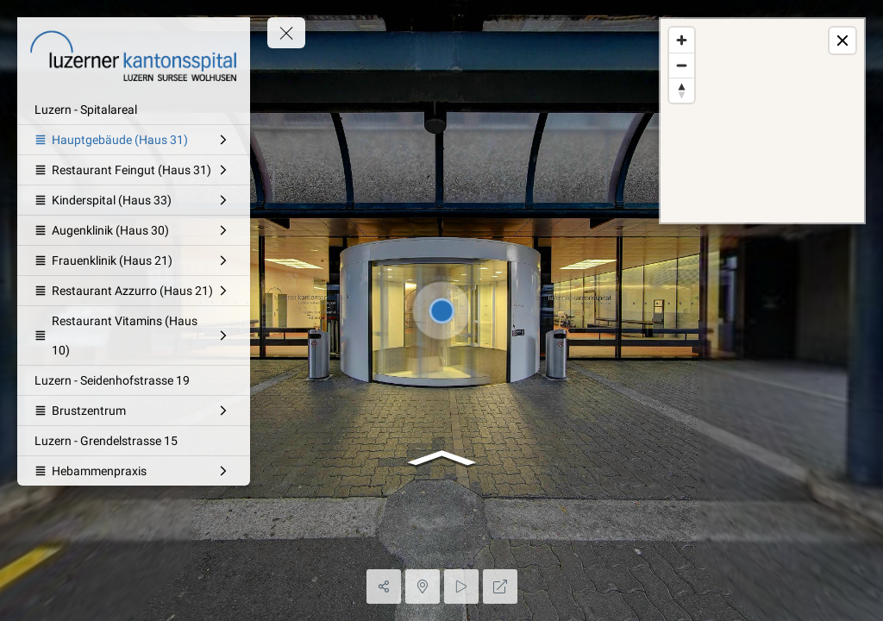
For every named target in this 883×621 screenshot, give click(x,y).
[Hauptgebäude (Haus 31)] (133, 139)
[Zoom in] (681, 40)
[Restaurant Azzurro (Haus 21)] (133, 290)
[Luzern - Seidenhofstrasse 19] (133, 380)
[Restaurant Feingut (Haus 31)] (133, 170)
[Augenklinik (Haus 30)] (133, 230)
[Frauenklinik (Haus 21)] (133, 260)
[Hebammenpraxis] (133, 471)
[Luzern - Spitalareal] (133, 109)
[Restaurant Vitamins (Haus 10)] (133, 335)
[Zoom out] (681, 65)
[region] (762, 121)
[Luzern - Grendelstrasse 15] (133, 440)
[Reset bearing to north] (681, 90)
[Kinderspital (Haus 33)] (133, 200)
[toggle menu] (286, 32)
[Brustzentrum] (133, 410)
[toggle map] (842, 40)
